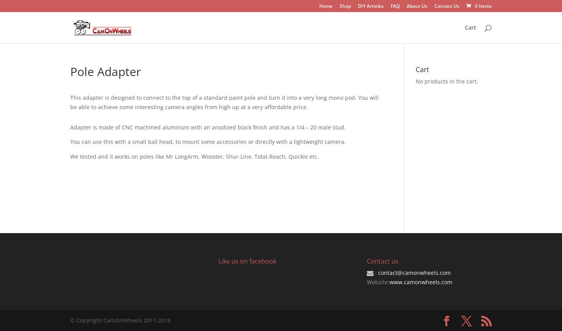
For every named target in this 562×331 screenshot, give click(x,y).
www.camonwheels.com (420, 282)
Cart (470, 28)
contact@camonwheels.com (414, 272)
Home (326, 6)
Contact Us (446, 6)
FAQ (395, 6)
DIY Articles (371, 6)
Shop (345, 6)
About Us (417, 6)
